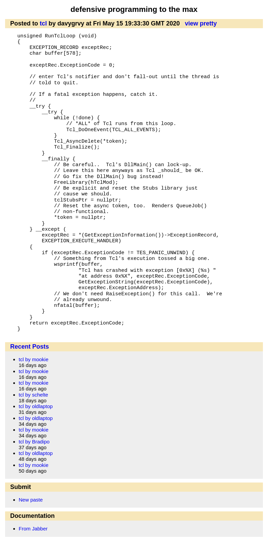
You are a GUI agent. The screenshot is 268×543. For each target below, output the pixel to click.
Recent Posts (29, 346)
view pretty (201, 23)
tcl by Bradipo (34, 441)
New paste (31, 500)
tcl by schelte (33, 395)
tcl (43, 23)
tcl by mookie (34, 359)
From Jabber (33, 528)
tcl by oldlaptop (36, 406)
